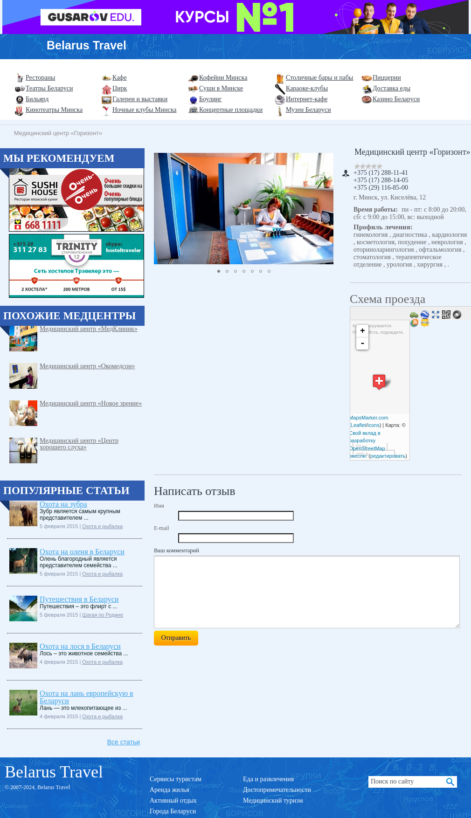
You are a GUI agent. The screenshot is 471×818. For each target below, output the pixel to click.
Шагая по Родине (102, 615)
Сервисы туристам (175, 779)
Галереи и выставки (139, 99)
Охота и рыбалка (102, 526)
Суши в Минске (221, 88)
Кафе (119, 77)
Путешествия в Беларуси (79, 599)
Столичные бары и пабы (319, 77)
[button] (325, 208)
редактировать (387, 456)
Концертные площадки (231, 109)
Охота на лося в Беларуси (80, 646)
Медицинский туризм (273, 800)
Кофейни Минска (223, 77)
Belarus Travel (86, 45)
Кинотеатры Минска (54, 109)
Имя (159, 505)
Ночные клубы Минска (144, 109)
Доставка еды (391, 88)
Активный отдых (173, 800)
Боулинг (210, 99)
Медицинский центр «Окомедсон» (87, 366)
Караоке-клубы (307, 88)
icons (373, 425)
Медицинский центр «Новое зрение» (91, 403)
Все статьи (123, 742)
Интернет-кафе (307, 99)
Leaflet (358, 425)
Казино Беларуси (396, 99)
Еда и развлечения (268, 779)
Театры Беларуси (49, 88)
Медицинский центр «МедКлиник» (89, 328)
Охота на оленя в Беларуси (82, 552)
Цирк (119, 88)
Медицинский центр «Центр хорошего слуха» (79, 444)
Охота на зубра (63, 504)
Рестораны (40, 77)
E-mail (161, 528)
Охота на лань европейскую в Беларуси (86, 697)
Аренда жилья (169, 789)
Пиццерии (387, 77)
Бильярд (37, 99)
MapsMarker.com (368, 417)
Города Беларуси (173, 811)
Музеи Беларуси (308, 109)
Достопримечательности (277, 789)
